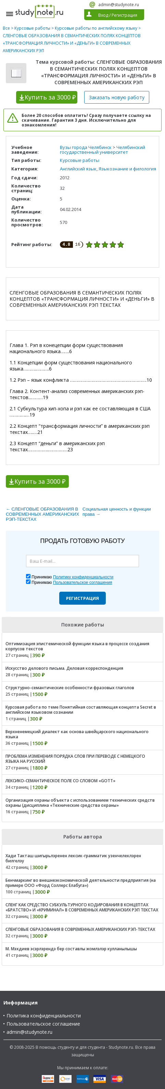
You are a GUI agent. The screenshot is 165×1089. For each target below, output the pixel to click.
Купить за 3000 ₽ (39, 481)
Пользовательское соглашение (43, 1023)
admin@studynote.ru (118, 4)
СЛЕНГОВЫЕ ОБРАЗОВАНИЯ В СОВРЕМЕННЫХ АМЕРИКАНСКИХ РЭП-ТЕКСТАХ (80, 929)
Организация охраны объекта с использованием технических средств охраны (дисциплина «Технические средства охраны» (80, 802)
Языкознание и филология (127, 169)
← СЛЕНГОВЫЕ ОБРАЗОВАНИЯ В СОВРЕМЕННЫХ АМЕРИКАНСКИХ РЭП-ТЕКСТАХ (42, 514)
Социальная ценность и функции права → (116, 511)
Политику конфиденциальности (83, 577)
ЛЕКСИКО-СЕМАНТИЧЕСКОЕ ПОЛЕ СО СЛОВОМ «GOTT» (60, 781)
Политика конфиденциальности (44, 1015)
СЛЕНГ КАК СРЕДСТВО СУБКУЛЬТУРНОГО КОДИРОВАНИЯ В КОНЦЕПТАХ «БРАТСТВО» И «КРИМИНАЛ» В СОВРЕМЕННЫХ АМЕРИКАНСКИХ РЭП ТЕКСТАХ (81, 907)
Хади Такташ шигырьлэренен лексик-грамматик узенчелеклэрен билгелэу (73, 858)
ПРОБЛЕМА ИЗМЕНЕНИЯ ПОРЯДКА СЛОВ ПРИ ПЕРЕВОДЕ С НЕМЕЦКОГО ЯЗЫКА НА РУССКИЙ (75, 758)
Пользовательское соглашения (82, 582)
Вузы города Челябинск (86, 147)
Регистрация (82, 598)
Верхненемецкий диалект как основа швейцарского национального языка (77, 734)
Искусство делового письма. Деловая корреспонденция (64, 668)
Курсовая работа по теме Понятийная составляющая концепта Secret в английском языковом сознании (80, 709)
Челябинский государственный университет (102, 149)
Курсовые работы (32, 28)
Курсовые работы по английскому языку (96, 28)
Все (6, 28)
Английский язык (78, 169)
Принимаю (72, 577)
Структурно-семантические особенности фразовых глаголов (69, 688)
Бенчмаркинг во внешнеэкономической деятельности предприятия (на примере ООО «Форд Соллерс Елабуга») (80, 882)
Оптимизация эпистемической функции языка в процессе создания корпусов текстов (77, 646)
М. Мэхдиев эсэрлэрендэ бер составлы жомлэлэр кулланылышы (71, 949)
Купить (50, 97)
